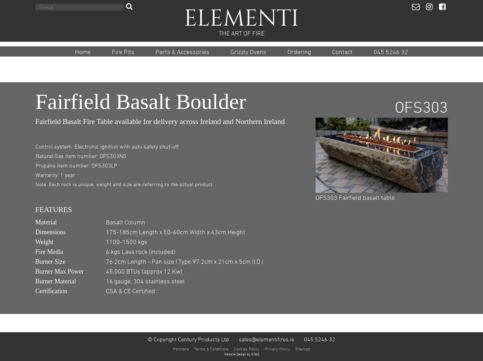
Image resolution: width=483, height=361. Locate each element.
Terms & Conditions (211, 348)
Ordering (299, 51)
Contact (342, 51)
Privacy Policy (277, 348)
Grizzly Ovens (248, 51)
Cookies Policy (247, 348)
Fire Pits (123, 51)
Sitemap (302, 348)
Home (83, 51)
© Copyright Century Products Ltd (188, 339)
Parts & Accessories (182, 51)
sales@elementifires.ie (266, 339)
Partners (181, 348)
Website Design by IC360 (241, 354)
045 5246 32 (391, 51)
